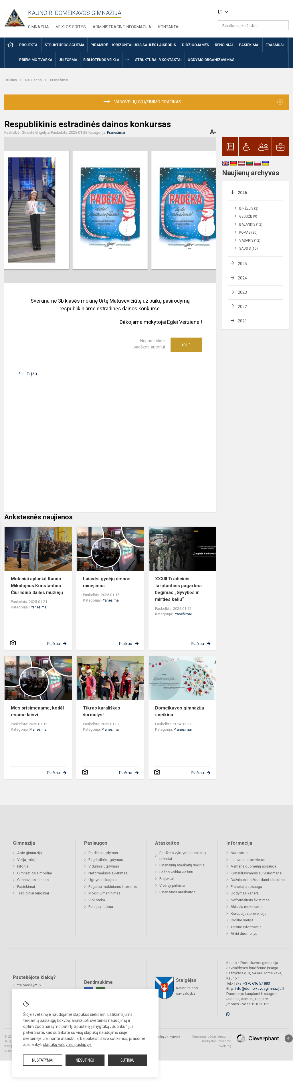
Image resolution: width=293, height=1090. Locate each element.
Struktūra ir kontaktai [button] (158, 60)
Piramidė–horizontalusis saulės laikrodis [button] (133, 45)
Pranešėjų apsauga (246, 886)
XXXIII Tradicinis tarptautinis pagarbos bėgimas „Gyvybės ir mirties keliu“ (178, 589)
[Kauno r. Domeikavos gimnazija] (16, 16)
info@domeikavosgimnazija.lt (259, 988)
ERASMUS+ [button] (275, 45)
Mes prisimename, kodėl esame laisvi (37, 711)
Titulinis (11, 80)
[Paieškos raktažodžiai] (253, 25)
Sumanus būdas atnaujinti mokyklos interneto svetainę (211, 1041)
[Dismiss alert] (280, 102)
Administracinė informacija (122, 27)
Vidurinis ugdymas (103, 866)
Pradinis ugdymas (103, 853)
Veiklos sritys (71, 27)
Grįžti (32, 374)
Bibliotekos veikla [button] (101, 60)
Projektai (166, 878)
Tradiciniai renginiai (33, 893)
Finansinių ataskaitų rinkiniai (182, 865)
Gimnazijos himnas (33, 880)
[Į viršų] (289, 1038)
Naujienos (34, 80)
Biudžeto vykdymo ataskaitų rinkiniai (182, 856)
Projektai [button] (29, 45)
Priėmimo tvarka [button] (35, 60)
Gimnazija (38, 27)
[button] (250, 12)
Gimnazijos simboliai (34, 873)
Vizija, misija (27, 860)
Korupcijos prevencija (248, 913)
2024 (242, 278)
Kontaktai (168, 27)
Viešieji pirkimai (172, 885)
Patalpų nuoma (100, 906)
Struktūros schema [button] (64, 45)
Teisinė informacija (246, 927)
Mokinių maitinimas (104, 893)
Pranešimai (59, 80)
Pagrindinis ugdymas (105, 860)
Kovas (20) (248, 232)
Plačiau (53, 643)
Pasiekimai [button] (249, 45)
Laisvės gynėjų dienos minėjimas (106, 582)
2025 (242, 263)
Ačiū (186, 345)
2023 (242, 292)
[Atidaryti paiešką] (282, 25)
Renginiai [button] (224, 45)
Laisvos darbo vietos (248, 860)
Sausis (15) (248, 249)
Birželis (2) (248, 208)
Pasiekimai (26, 886)
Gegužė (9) (248, 216)
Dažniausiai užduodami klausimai (258, 880)
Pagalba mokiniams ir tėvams (112, 886)
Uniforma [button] (67, 60)
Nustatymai (42, 1060)
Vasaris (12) (249, 241)
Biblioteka (96, 900)
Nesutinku (85, 1060)
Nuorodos (239, 853)
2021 (242, 321)
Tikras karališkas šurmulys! (101, 711)
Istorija (22, 866)
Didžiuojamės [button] (195, 45)
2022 (242, 306)
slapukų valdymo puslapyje (67, 1044)
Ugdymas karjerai (102, 880)
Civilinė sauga (242, 920)
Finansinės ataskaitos (177, 892)
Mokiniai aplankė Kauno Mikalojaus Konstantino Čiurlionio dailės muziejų (37, 585)
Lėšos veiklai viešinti (176, 872)
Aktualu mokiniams (246, 906)
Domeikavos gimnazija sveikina (179, 711)
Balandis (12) (250, 224)
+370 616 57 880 (256, 983)
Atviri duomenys (244, 933)
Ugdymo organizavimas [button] (211, 60)
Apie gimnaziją (29, 853)
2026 (242, 192)
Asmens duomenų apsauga (253, 866)
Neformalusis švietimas (107, 873)
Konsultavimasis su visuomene (256, 873)
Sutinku (127, 1060)
